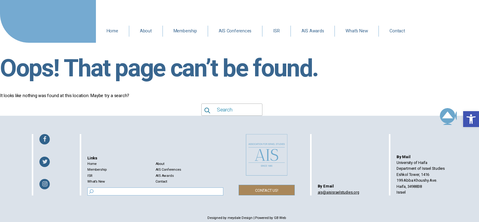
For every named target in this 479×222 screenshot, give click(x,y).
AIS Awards (313, 31)
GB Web (280, 217)
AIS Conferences (235, 31)
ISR (276, 31)
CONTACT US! (268, 190)
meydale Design (240, 217)
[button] (471, 119)
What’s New (357, 31)
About (146, 31)
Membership (185, 31)
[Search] (90, 191)
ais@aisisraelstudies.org (340, 192)
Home (112, 31)
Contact (397, 31)
